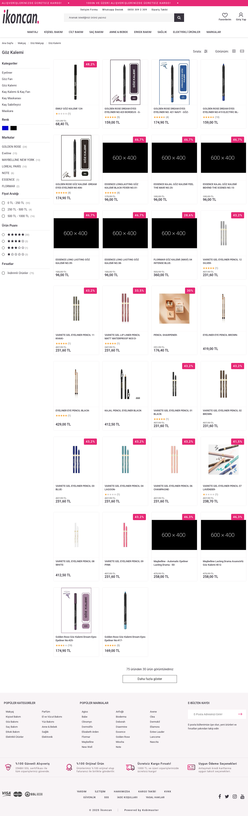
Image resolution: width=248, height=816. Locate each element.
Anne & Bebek (49, 726)
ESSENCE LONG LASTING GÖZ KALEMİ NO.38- (122, 261)
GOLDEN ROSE (14, 146)
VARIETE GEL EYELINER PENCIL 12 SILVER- (222, 261)
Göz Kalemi (9, 85)
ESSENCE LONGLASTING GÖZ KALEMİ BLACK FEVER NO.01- (121, 186)
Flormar (86, 736)
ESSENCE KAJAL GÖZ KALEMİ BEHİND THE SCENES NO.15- (220, 186)
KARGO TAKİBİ (147, 791)
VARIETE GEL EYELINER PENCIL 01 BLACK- (173, 412)
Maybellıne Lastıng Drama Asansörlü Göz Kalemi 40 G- (223, 563)
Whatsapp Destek (112, 9)
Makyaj (10, 711)
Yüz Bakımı (48, 721)
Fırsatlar (8, 264)
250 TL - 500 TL (20, 209)
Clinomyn (87, 721)
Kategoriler (9, 63)
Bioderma (121, 716)
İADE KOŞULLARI (127, 797)
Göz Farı (7, 79)
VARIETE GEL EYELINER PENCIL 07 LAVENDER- (222, 487)
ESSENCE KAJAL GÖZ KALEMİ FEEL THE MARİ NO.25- (174, 186)
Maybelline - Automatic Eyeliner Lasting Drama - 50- (171, 563)
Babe (84, 716)
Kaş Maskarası (11, 98)
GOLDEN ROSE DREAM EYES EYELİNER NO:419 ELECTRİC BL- (221, 110)
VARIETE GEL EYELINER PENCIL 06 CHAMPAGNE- (173, 487)
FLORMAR (10, 186)
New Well (87, 746)
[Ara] (179, 17)
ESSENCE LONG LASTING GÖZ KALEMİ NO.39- (73, 261)
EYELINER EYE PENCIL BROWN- (220, 334)
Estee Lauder (157, 731)
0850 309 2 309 (137, 9)
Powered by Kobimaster (141, 810)
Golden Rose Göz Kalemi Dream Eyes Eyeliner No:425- (76, 638)
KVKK (167, 791)
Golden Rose (123, 736)
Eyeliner (7, 72)
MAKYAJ (32, 32)
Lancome (155, 736)
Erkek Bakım (13, 731)
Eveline (9, 153)
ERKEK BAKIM (142, 32)
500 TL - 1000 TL (21, 216)
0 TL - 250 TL (19, 203)
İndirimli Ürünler (21, 273)
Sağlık (45, 731)
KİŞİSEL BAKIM (53, 32)
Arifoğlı (120, 711)
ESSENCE (10, 179)
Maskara (7, 111)
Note (118, 746)
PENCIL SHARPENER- (165, 334)
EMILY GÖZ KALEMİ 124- (69, 108)
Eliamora (154, 726)
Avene (153, 711)
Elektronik (47, 736)
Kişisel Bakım (13, 716)
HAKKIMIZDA (122, 791)
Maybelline (88, 741)
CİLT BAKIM (76, 32)
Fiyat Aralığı (10, 194)
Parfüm (46, 711)
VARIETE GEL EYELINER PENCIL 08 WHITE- (75, 563)
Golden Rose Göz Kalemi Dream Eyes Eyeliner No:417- (125, 638)
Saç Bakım (12, 726)
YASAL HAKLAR (155, 797)
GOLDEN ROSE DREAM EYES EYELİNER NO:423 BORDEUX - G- (122, 110)
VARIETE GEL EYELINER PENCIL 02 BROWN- (222, 412)
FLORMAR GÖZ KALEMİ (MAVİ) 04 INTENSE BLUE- (173, 261)
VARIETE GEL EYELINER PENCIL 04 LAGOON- (124, 487)
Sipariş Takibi (160, 9)
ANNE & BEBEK (118, 32)
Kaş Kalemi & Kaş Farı (16, 92)
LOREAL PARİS (14, 166)
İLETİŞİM (100, 791)
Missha (120, 741)
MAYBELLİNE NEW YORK (21, 160)
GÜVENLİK (89, 797)
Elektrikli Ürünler (14, 736)
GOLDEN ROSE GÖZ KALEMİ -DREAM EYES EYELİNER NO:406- (76, 186)
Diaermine (121, 726)
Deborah (120, 721)
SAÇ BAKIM (96, 32)
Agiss (85, 711)
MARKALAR (214, 32)
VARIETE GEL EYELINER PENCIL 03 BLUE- (75, 487)
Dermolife (87, 726)
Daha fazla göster (150, 679)
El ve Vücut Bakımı (52, 716)
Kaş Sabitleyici (11, 104)
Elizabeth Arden (90, 731)
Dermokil (155, 721)
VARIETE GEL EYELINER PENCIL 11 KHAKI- (75, 336)
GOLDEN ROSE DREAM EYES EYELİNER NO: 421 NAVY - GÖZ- (171, 110)
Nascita (154, 741)
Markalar (8, 137)
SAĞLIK (162, 32)
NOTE (8, 173)
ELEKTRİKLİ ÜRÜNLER (186, 32)
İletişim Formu (89, 9)
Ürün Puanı (9, 225)
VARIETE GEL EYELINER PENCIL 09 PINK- (124, 563)
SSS (106, 797)
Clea (152, 716)
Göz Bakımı (12, 721)
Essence (120, 731)
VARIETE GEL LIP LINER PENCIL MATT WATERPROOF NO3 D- (122, 336)
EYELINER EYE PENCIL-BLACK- (73, 410)
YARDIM (82, 791)
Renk (5, 119)
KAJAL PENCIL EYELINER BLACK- (123, 410)
